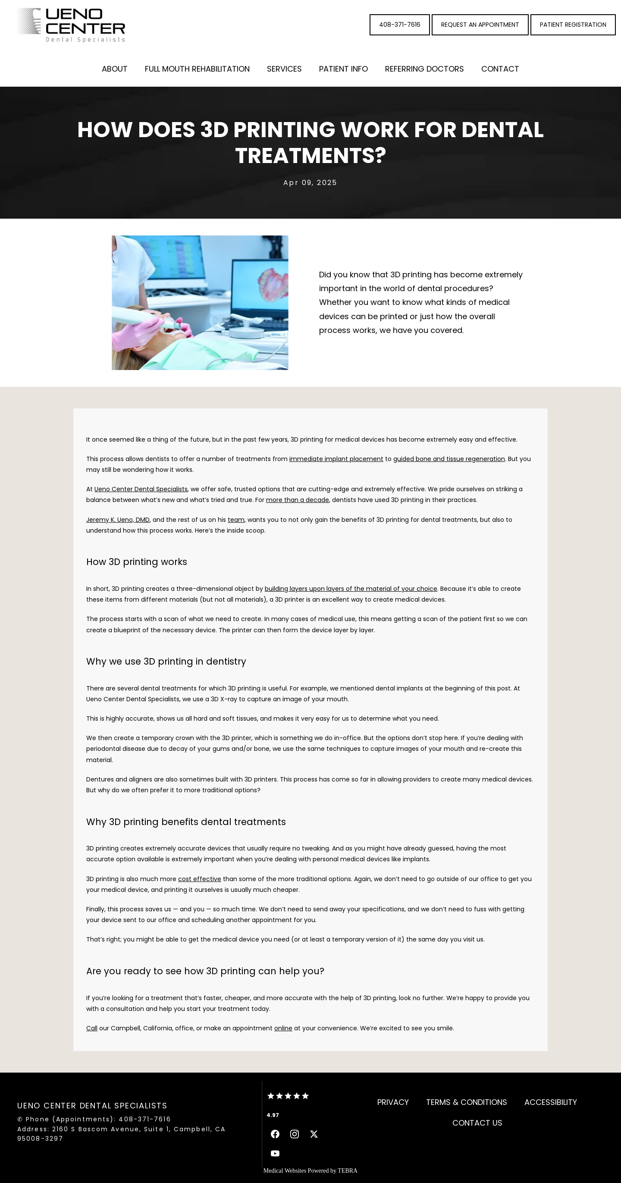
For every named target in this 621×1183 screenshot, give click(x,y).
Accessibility (550, 1102)
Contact (500, 68)
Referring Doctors (424, 68)
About (115, 68)
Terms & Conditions (466, 1102)
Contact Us (477, 1122)
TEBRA (348, 1170)
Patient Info (343, 68)
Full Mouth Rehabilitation (197, 68)
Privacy (393, 1102)
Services (284, 68)
